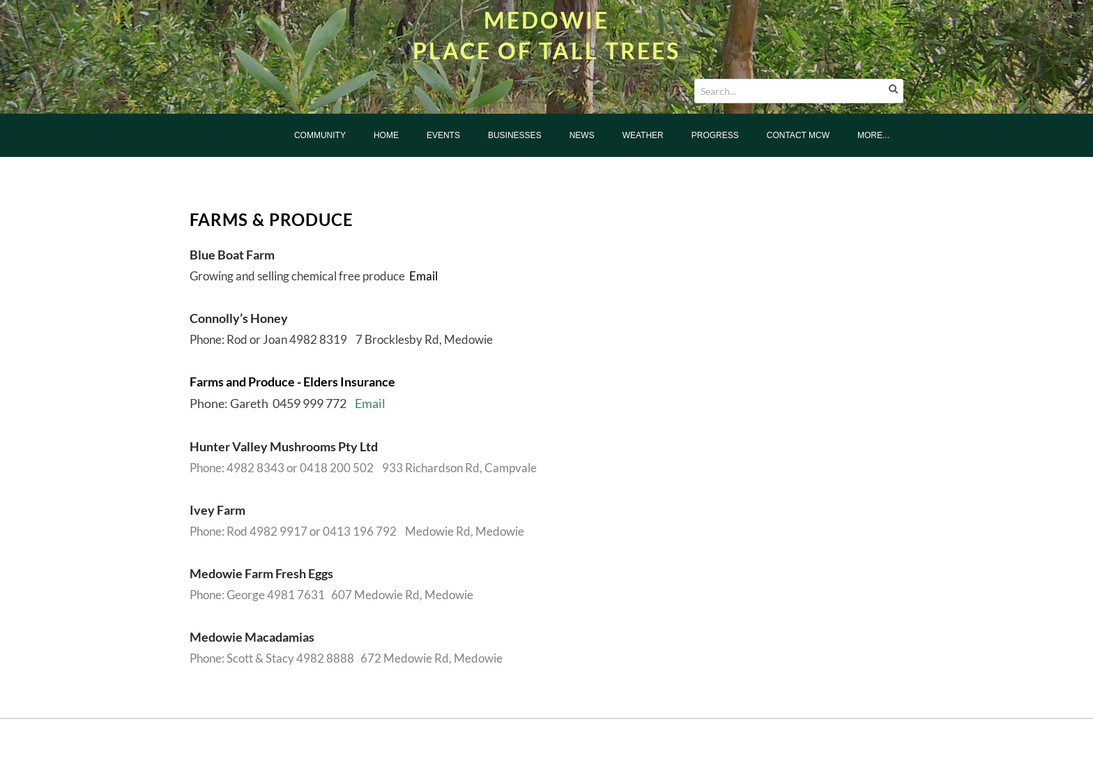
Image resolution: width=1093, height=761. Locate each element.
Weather (643, 135)
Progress (715, 135)
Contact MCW (798, 135)
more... (873, 135)
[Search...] (798, 91)
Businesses (515, 135)
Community (320, 135)
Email (423, 276)
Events (443, 135)
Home (386, 135)
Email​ (370, 403)
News (582, 135)
